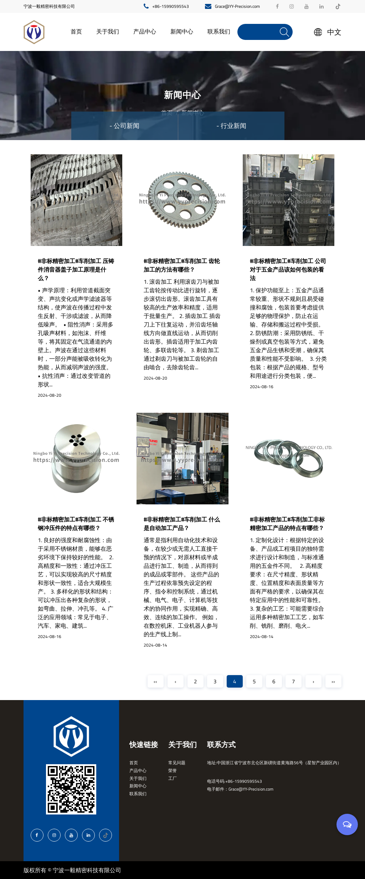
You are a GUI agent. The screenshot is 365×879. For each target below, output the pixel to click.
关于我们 (107, 31)
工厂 (172, 778)
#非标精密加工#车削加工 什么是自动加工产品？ (182, 523)
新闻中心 (181, 31)
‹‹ (155, 681)
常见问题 (176, 763)
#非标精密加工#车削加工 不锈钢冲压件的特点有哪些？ (76, 523)
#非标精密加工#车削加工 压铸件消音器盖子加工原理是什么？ (76, 269)
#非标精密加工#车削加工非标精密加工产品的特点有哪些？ (287, 523)
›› (333, 681)
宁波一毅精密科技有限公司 (49, 6)
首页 (76, 31)
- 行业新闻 (231, 126)
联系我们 (218, 31)
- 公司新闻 (124, 126)
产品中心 (144, 31)
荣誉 (172, 770)
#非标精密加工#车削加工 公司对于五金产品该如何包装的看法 (288, 269)
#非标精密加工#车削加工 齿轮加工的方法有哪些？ (182, 265)
